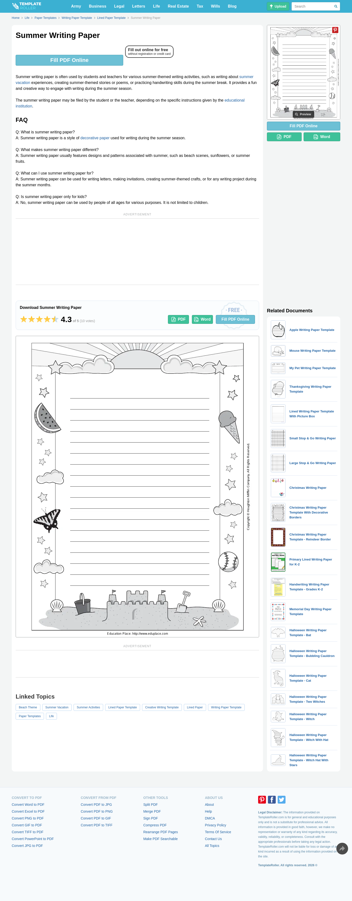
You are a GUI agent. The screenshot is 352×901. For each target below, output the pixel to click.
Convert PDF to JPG (96, 805)
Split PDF (150, 805)
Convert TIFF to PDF (28, 832)
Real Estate (178, 6)
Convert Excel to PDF (28, 811)
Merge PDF (152, 811)
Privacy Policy (215, 825)
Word (202, 319)
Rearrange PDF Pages (160, 832)
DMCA (210, 818)
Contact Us (213, 839)
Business (97, 6)
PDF (178, 319)
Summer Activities (88, 707)
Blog (232, 6)
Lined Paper (195, 707)
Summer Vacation (56, 707)
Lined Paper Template (122, 707)
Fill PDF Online (69, 60)
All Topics (212, 846)
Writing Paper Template (226, 707)
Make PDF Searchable (160, 839)
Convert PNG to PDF (28, 818)
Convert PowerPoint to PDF (33, 839)
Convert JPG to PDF (27, 846)
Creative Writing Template (162, 707)
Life (156, 6)
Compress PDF (155, 825)
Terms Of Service (218, 832)
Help (208, 811)
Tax (200, 6)
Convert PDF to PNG (97, 811)
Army (76, 6)
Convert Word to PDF (28, 805)
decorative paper (95, 138)
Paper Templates (30, 716)
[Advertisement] (137, 251)
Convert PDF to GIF (96, 818)
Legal (119, 6)
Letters (138, 6)
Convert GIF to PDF (27, 825)
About (209, 805)
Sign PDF (150, 818)
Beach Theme (28, 707)
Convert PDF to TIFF (96, 825)
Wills (215, 6)
